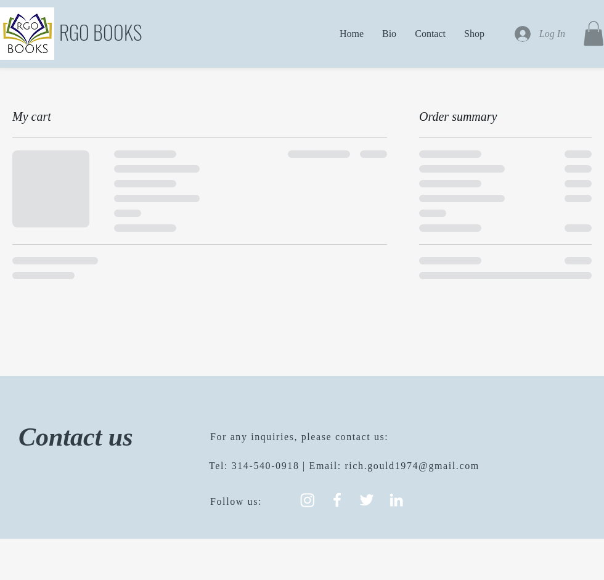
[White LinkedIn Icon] (396, 500)
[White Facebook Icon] (337, 500)
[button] (593, 33)
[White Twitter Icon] (366, 500)
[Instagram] (307, 500)
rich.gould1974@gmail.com (412, 465)
